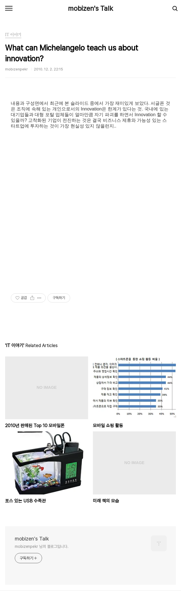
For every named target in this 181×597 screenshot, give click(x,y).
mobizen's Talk (90, 8)
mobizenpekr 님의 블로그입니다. (41, 546)
